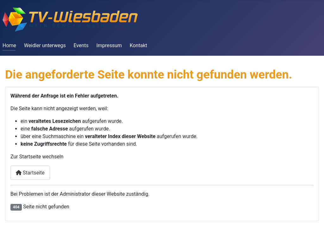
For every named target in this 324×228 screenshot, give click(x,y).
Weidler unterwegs (45, 45)
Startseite (30, 173)
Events (80, 45)
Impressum (109, 45)
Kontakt (138, 45)
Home (9, 45)
